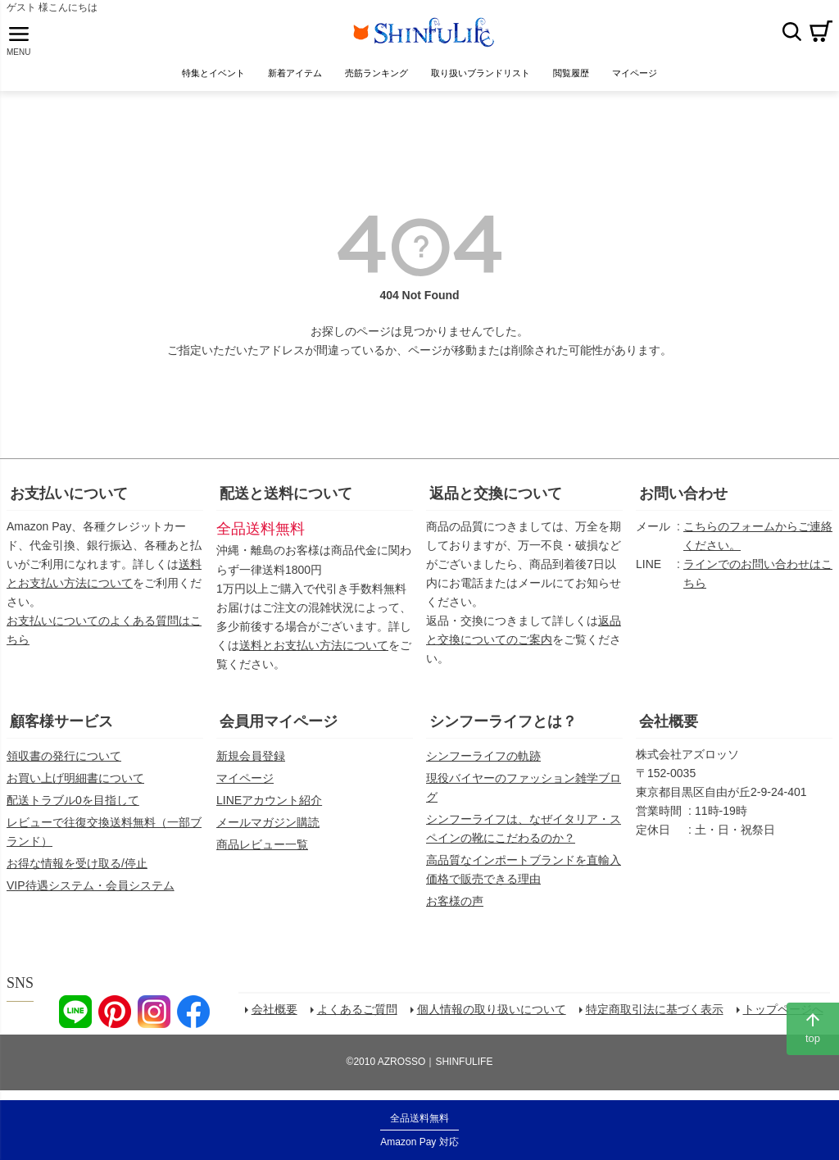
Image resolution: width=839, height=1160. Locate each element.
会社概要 (668, 723)
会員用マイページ (279, 723)
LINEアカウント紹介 (269, 801)
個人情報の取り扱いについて (494, 1013)
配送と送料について (286, 495)
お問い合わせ (683, 495)
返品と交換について (495, 495)
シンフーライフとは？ (503, 723)
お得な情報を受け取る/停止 (77, 864)
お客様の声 (454, 902)
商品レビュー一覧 (262, 846)
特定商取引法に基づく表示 (657, 1013)
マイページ (245, 779)
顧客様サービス (61, 723)
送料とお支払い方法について (313, 646)
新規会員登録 (250, 757)
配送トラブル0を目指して (73, 801)
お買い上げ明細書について (75, 779)
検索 (791, 31)
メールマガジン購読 (268, 823)
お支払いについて (69, 495)
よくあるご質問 (360, 1013)
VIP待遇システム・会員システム (91, 887)
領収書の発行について (64, 757)
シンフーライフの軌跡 (483, 757)
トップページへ (786, 1013)
